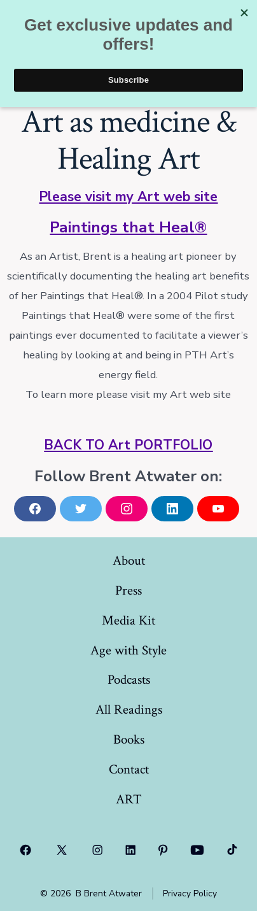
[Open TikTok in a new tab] (231, 850)
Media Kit (128, 620)
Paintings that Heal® (128, 227)
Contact (129, 769)
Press (128, 590)
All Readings (128, 709)
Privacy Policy (190, 893)
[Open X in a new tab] (61, 850)
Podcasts (129, 679)
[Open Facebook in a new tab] (26, 850)
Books (128, 739)
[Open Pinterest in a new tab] (163, 850)
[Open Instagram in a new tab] (98, 850)
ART (129, 799)
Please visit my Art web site (128, 197)
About (129, 560)
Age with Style (128, 650)
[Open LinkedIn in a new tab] (130, 850)
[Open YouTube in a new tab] (197, 850)
